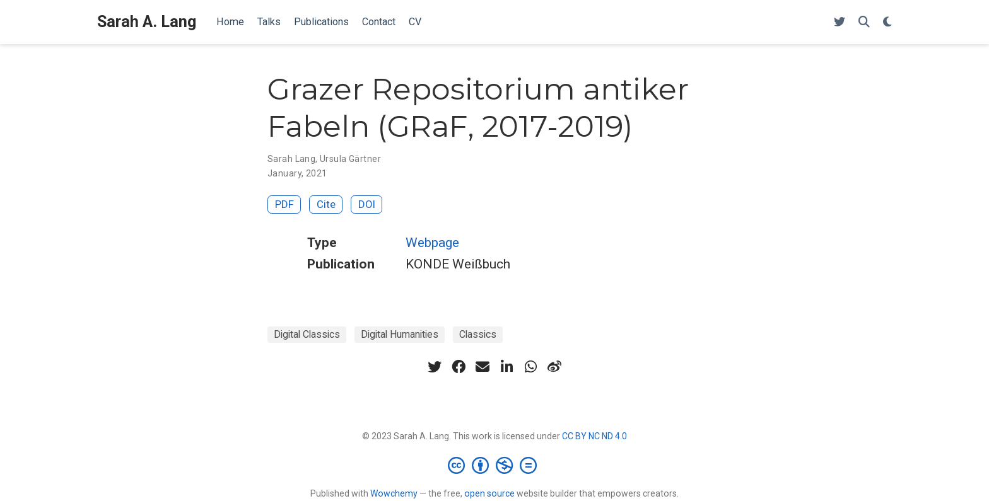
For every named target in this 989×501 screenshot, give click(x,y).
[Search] (864, 22)
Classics (477, 334)
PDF (284, 204)
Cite (326, 204)
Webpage (432, 242)
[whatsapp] (530, 366)
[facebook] (458, 366)
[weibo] (554, 366)
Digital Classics (307, 334)
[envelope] (482, 366)
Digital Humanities (399, 334)
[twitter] (434, 366)
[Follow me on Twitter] (839, 22)
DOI (366, 204)
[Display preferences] (887, 22)
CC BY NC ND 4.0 (594, 436)
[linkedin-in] (506, 366)
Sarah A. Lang (146, 22)
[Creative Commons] (495, 465)
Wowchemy (394, 493)
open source (489, 493)
